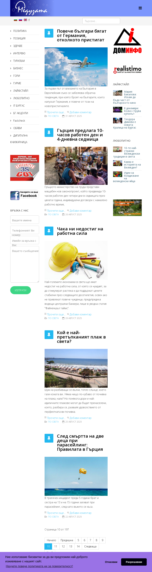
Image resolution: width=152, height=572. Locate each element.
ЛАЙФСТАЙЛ (20, 90)
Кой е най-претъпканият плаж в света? (81, 336)
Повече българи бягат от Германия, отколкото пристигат (82, 35)
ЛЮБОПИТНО (21, 98)
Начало (51, 540)
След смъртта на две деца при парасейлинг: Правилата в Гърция (80, 442)
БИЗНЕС (18, 68)
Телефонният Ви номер (23, 233)
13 (70, 546)
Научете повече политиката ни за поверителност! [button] (39, 566)
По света (53, 116)
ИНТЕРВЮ (19, 53)
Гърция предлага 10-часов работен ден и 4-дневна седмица (80, 134)
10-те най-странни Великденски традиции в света (126, 152)
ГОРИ (16, 75)
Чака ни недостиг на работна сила (80, 231)
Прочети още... (56, 112)
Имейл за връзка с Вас (24, 243)
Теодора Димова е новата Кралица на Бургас (124, 123)
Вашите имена (21, 220)
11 (55, 546)
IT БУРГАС (19, 105)
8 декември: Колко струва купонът (132, 111)
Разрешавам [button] (134, 562)
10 (48, 546)
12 (63, 546)
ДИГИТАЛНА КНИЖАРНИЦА (19, 139)
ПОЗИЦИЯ (19, 38)
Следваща (90, 546)
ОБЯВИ (17, 128)
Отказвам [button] (111, 562)
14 (78, 546)
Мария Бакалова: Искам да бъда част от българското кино (125, 97)
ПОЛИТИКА (19, 31)
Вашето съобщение (25, 251)
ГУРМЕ (17, 83)
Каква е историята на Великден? (132, 164)
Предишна (67, 540)
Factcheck (19, 120)
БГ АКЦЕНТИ (20, 113)
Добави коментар (81, 112)
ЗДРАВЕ (17, 46)
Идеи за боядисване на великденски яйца (126, 177)
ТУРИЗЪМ (19, 61)
